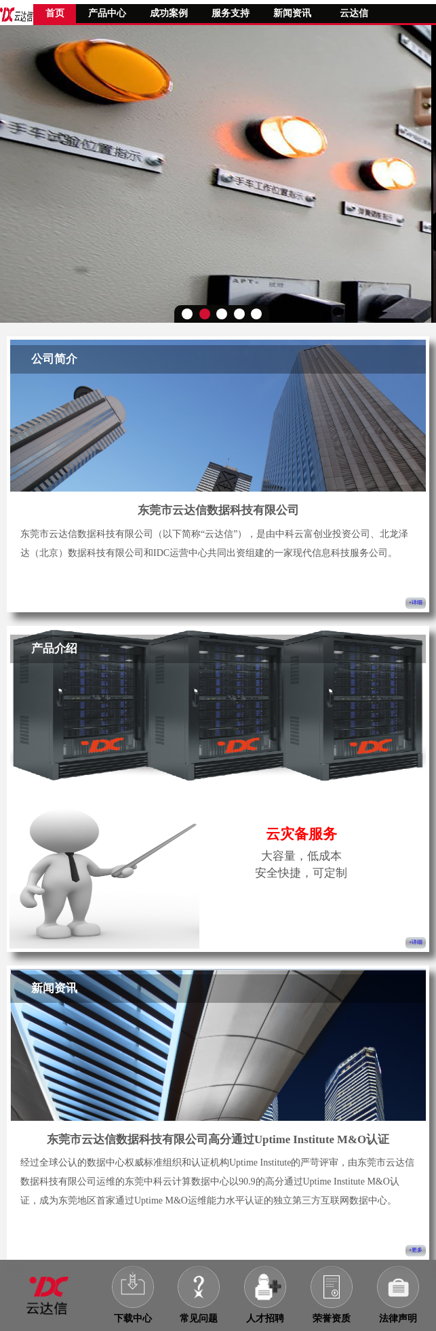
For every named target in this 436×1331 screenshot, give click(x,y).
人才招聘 (265, 1318)
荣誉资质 (332, 1318)
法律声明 (398, 1318)
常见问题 (199, 1318)
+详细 (416, 602)
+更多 (416, 1250)
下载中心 (133, 1318)
